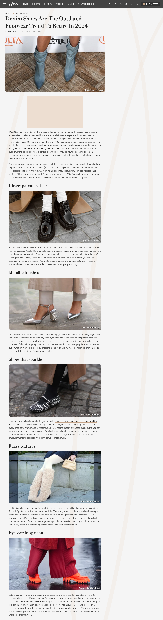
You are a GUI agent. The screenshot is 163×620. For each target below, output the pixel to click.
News (25, 4)
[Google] (131, 5)
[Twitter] (126, 5)
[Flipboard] (115, 5)
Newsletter (150, 4)
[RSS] (136, 5)
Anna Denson (13, 32)
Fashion (60, 4)
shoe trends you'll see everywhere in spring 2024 (32, 601)
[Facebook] (104, 5)
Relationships (86, 4)
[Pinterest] (110, 5)
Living (71, 4)
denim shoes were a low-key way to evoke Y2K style (40, 148)
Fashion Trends (21, 13)
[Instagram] (120, 5)
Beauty (48, 4)
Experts (36, 4)
